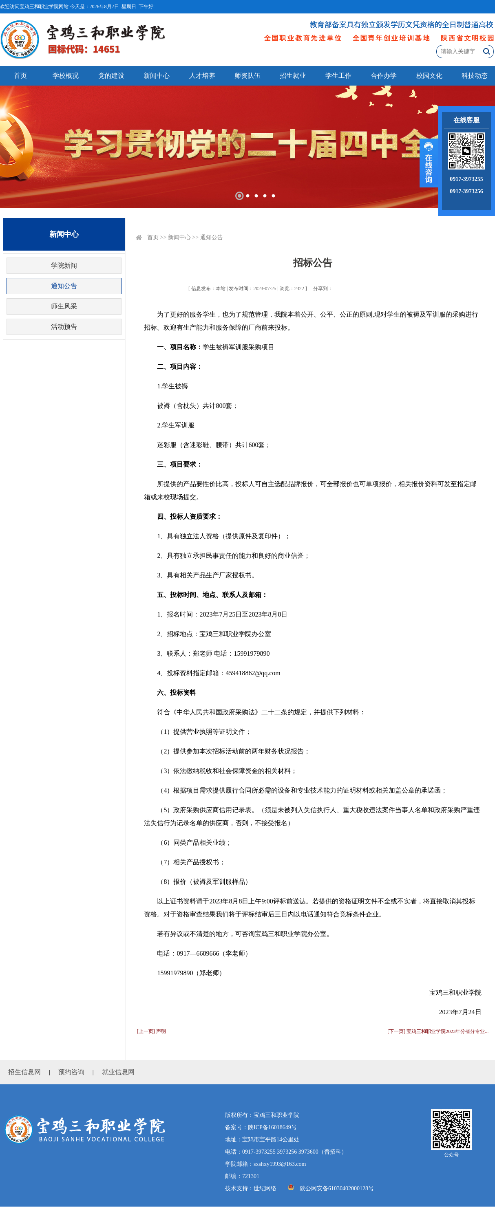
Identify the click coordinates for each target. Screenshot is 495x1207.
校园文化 (429, 75)
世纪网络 (265, 1188)
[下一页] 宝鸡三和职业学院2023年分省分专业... (437, 1031)
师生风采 (64, 306)
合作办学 (384, 75)
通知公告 (64, 285)
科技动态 (475, 75)
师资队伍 (247, 75)
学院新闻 (64, 265)
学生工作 (338, 75)
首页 (20, 75)
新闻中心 (157, 75)
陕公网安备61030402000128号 (337, 1188)
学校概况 (66, 75)
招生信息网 (24, 1071)
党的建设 (111, 75)
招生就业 (293, 75)
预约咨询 (71, 1071)
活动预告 (64, 326)
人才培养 (202, 75)
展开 (429, 163)
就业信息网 (118, 1071)
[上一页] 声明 (151, 1031)
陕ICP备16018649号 (272, 1127)
